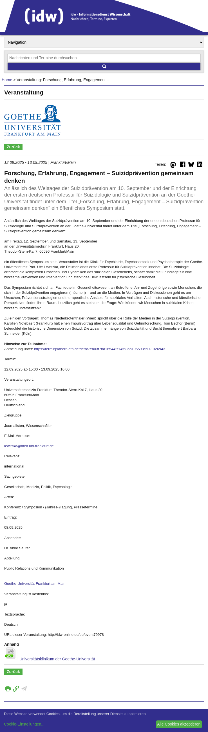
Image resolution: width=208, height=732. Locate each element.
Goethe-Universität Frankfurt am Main (34, 583)
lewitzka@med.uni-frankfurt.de (29, 446)
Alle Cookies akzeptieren (178, 724)
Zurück (13, 147)
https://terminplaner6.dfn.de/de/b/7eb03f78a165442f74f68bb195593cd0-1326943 (99, 349)
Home (7, 80)
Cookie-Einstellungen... (24, 724)
